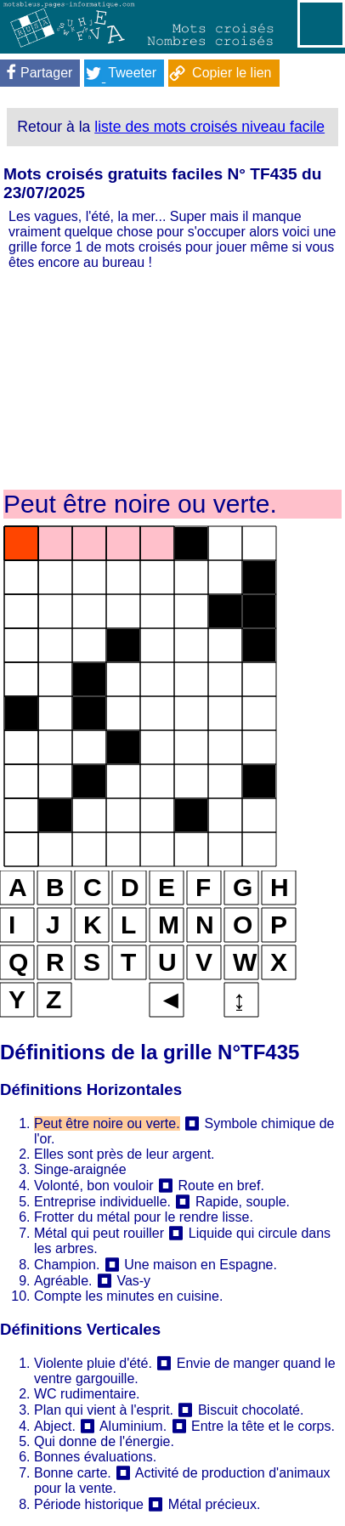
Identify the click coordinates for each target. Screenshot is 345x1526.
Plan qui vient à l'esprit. (103, 1410)
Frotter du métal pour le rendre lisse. (143, 1217)
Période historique (89, 1504)
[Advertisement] (172, 378)
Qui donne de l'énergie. (104, 1441)
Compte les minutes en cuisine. (128, 1296)
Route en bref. (220, 1185)
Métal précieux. (214, 1504)
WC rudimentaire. (86, 1394)
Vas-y (133, 1281)
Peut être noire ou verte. (107, 1123)
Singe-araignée (80, 1169)
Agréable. (63, 1281)
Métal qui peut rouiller (99, 1233)
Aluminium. (135, 1426)
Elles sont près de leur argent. (124, 1154)
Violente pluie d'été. (93, 1363)
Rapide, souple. (242, 1201)
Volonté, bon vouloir (94, 1185)
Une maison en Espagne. (200, 1264)
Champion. (66, 1264)
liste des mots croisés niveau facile (209, 126)
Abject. (55, 1426)
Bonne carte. (72, 1473)
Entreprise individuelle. (102, 1201)
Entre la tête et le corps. (263, 1426)
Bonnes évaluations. (95, 1456)
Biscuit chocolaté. (251, 1410)
